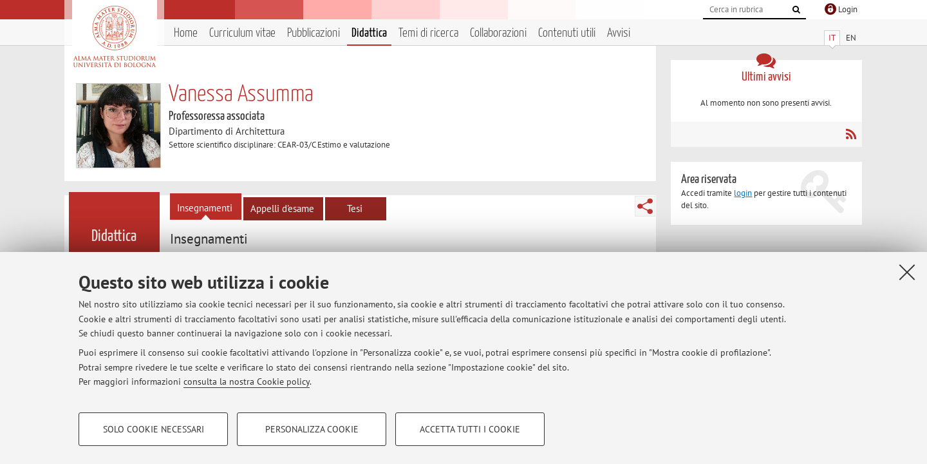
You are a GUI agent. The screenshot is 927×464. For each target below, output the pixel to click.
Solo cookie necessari (153, 429)
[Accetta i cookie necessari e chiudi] (907, 272)
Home (186, 33)
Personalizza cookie (312, 429)
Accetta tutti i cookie (470, 429)
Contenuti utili (566, 33)
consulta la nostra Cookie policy (246, 381)
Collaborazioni (498, 33)
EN (851, 37)
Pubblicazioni (313, 33)
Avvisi (618, 33)
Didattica (369, 33)
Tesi (354, 208)
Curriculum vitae (242, 33)
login (743, 193)
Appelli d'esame (282, 208)
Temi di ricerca (428, 33)
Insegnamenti (204, 208)
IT (832, 37)
